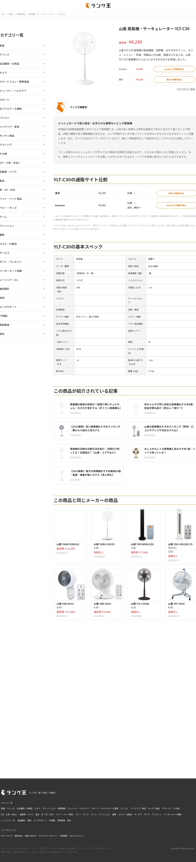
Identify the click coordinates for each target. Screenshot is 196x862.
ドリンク (11, 808)
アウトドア (166, 808)
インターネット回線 (172, 814)
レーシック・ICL (8, 820)
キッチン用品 (154, 808)
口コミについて (76, 835)
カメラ (37, 808)
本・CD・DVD (47, 814)
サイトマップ (7, 835)
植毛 (69, 820)
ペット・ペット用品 (64, 814)
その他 (176, 808)
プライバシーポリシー (48, 835)
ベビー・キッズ (82, 814)
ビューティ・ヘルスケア (78, 808)
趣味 (114, 814)
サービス (138, 814)
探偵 (29, 820)
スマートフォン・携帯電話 (54, 808)
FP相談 (52, 820)
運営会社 (19, 835)
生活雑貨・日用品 (24, 808)
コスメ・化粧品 (125, 814)
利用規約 (64, 835)
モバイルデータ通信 (109, 808)
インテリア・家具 (138, 808)
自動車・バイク (26, 814)
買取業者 (61, 820)
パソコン (124, 808)
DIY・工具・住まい (9, 814)
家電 (3, 808)
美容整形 (21, 820)
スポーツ (95, 808)
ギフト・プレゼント (153, 814)
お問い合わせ (30, 835)
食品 (37, 814)
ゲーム (94, 814)
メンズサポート (40, 820)
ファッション (104, 814)
